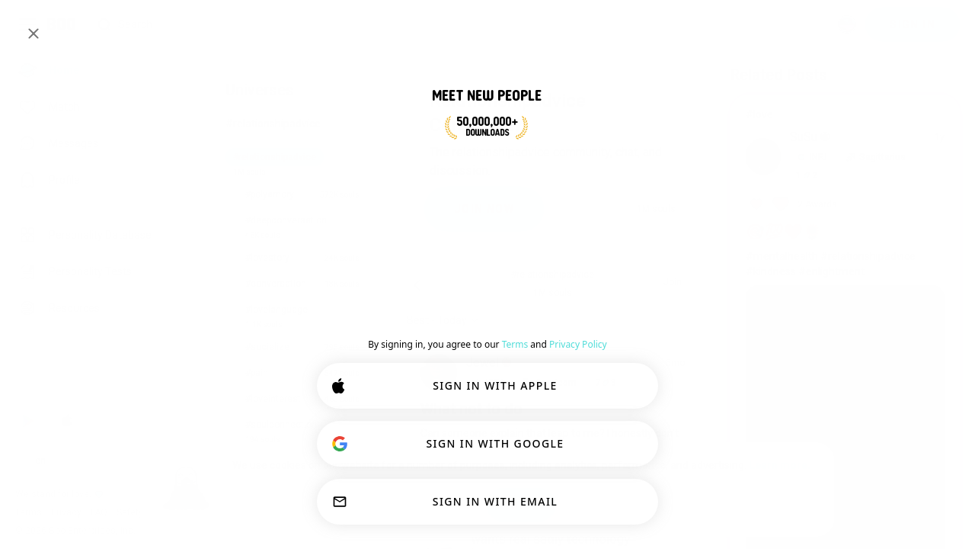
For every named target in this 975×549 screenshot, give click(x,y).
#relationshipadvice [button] (552, 274)
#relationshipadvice (273, 123)
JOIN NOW (484, 209)
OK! (520, 505)
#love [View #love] (759, 114)
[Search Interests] (457, 25)
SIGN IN (912, 24)
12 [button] (806, 175)
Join (672, 282)
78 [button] (605, 382)
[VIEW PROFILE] (438, 373)
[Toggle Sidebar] (27, 24)
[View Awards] (791, 204)
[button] (488, 383)
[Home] (62, 24)
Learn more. (779, 465)
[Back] (417, 285)
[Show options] (443, 320)
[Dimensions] (847, 24)
